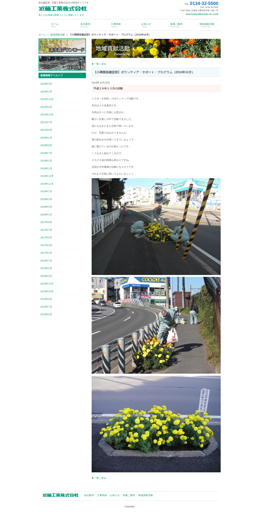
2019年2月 (46, 160)
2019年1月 (46, 168)
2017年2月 (46, 252)
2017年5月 (46, 237)
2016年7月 (46, 260)
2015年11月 (47, 283)
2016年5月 (46, 268)
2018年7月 (46, 191)
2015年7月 (46, 306)
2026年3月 (46, 83)
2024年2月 (46, 91)
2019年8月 (46, 145)
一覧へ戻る (100, 63)
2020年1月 (46, 137)
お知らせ (145, 25)
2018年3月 (46, 199)
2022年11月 (47, 99)
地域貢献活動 (205, 25)
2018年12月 (47, 176)
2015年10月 (47, 291)
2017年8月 (46, 222)
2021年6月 (46, 129)
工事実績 (114, 25)
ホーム (54, 25)
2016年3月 (46, 276)
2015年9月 (46, 299)
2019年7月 (46, 153)
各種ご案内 (175, 25)
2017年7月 (46, 229)
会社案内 (84, 25)
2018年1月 (46, 214)
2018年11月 (47, 183)
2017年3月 (46, 245)
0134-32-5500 (204, 3)
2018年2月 (46, 206)
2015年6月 (46, 314)
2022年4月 (46, 107)
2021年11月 (47, 114)
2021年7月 (46, 122)
